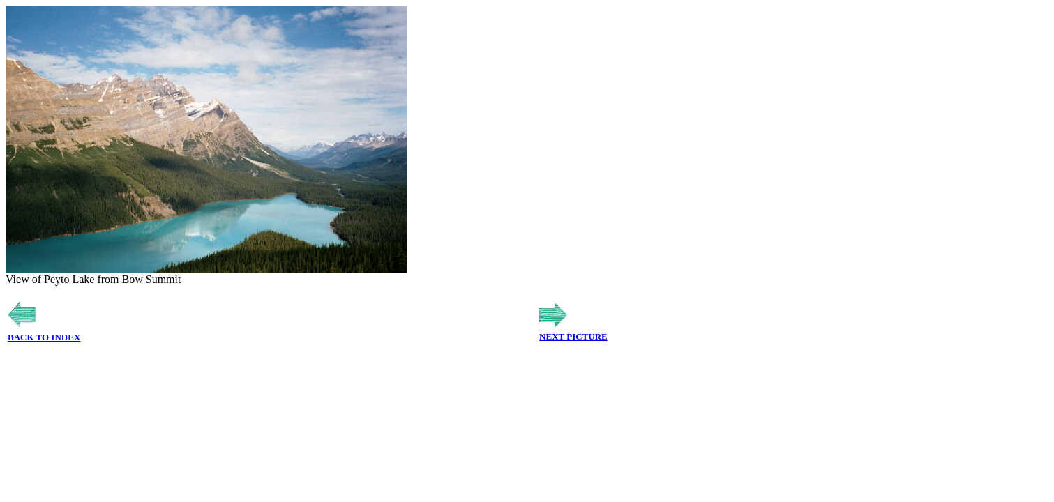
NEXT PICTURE (573, 336)
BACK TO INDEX (44, 337)
